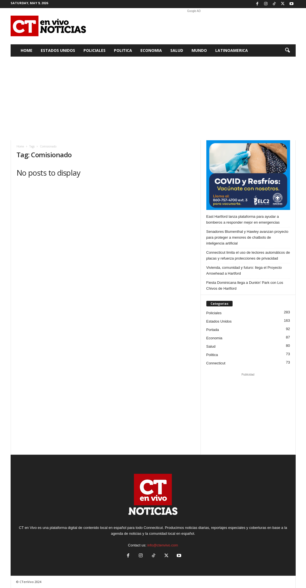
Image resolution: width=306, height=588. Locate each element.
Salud (176, 50)
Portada (212, 330)
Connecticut (216, 363)
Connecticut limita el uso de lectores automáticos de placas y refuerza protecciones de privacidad (248, 255)
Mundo (199, 50)
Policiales (94, 50)
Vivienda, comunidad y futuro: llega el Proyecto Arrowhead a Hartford (244, 270)
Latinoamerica (231, 50)
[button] (287, 50)
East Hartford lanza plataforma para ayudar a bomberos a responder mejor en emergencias (243, 219)
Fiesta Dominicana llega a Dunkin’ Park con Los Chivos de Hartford (244, 285)
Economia (151, 50)
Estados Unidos (58, 50)
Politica (123, 50)
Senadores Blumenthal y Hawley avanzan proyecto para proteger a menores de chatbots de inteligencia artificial (247, 237)
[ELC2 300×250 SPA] (248, 175)
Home (26, 50)
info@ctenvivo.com (162, 545)
